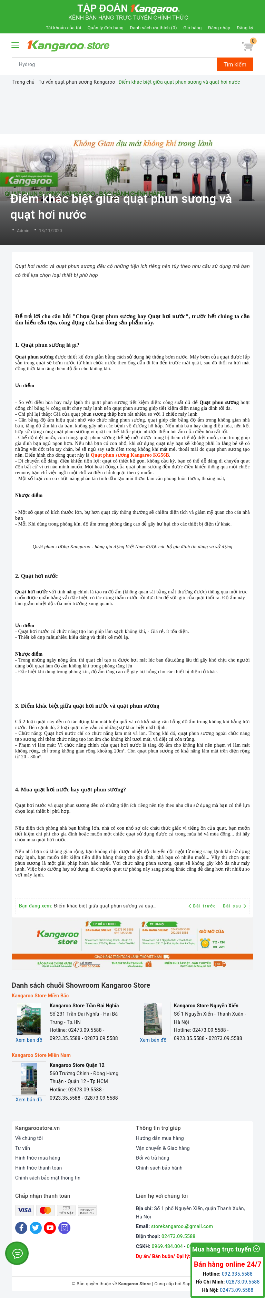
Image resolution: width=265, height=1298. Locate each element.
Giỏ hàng (192, 27)
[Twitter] (36, 1228)
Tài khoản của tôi (63, 27)
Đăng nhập (219, 27)
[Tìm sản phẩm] (114, 64)
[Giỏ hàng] (247, 47)
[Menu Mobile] (15, 44)
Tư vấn (22, 1148)
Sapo (188, 1283)
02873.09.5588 (242, 1282)
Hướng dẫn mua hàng (160, 1138)
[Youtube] (50, 1228)
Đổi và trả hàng (152, 1158)
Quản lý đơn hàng (106, 27)
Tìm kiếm (235, 64)
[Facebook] (21, 1228)
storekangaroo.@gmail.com (182, 1226)
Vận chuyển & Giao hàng (163, 1148)
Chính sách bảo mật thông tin (48, 1178)
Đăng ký (245, 27)
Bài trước (203, 906)
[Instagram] (64, 1228)
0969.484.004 (167, 1246)
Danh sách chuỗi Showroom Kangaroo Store (81, 985)
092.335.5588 (237, 1274)
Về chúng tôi (29, 1138)
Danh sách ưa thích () (153, 27)
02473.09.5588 (178, 1236)
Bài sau (234, 906)
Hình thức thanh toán (38, 1168)
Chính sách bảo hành (159, 1168)
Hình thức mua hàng (37, 1158)
